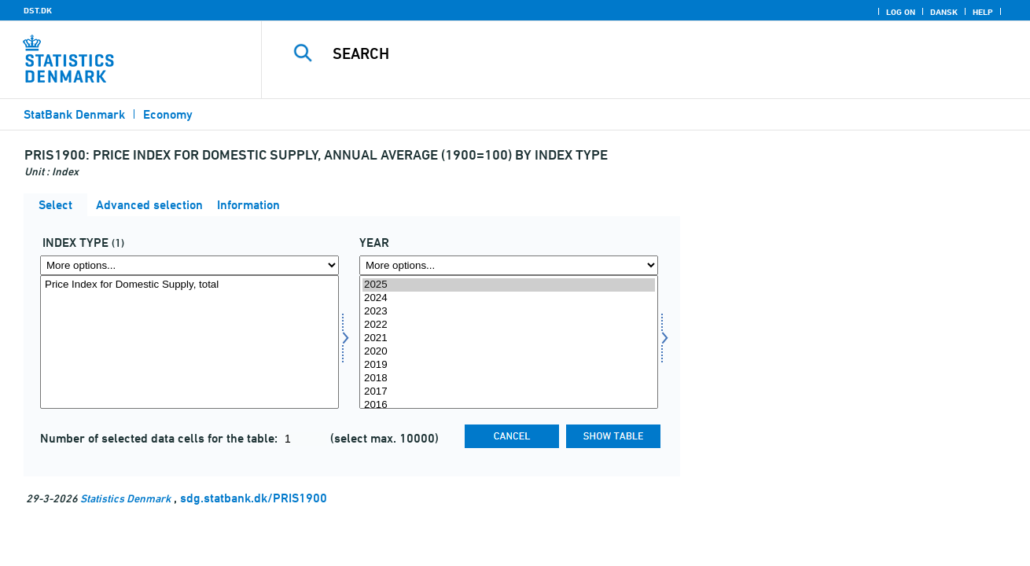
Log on (900, 11)
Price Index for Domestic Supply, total (189, 285)
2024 (508, 298)
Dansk (944, 11)
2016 (508, 405)
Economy (168, 114)
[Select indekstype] (189, 342)
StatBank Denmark (74, 114)
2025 (508, 285)
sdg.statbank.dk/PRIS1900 (253, 498)
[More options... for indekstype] (189, 265)
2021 (508, 338)
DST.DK (38, 10)
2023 (508, 311)
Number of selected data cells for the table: (160, 438)
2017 (508, 392)
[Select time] (508, 342)
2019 (508, 365)
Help (983, 11)
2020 (508, 351)
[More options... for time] (508, 265)
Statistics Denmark (125, 498)
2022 (508, 325)
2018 (508, 378)
